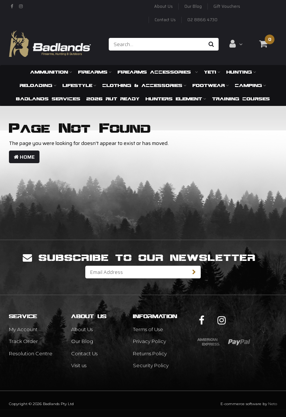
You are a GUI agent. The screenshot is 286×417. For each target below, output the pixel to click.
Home (24, 157)
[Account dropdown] (235, 44)
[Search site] (211, 44)
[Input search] (156, 44)
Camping (250, 85)
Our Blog (193, 6)
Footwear (211, 85)
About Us (163, 6)
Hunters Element (176, 98)
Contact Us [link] (84, 353)
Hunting (241, 72)
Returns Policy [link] (150, 353)
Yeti (212, 72)
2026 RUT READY (113, 98)
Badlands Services (48, 98)
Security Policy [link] (151, 365)
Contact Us (165, 20)
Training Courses (241, 98)
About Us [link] (82, 329)
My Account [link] (23, 329)
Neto (272, 403)
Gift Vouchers (226, 6)
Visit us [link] (78, 365)
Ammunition (51, 72)
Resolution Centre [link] (31, 353)
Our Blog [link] (82, 341)
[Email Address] (136, 272)
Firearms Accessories (158, 72)
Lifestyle (79, 85)
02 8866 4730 (202, 20)
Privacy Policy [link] (149, 341)
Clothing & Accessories (144, 85)
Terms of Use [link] (148, 329)
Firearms (95, 72)
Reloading (38, 85)
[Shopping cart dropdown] (263, 44)
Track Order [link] (23, 341)
